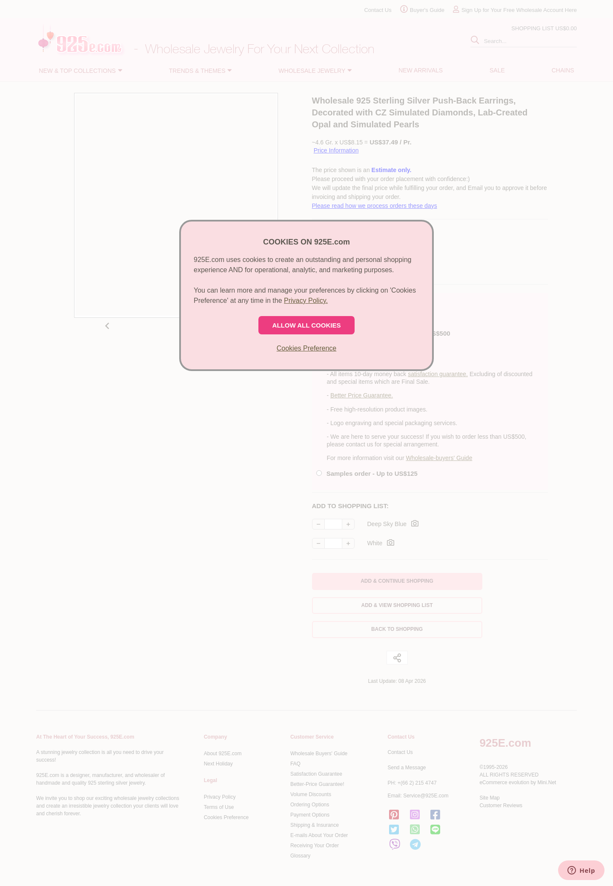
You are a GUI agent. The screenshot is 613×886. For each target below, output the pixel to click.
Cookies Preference (307, 348)
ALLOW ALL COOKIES (306, 325)
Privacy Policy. (306, 300)
